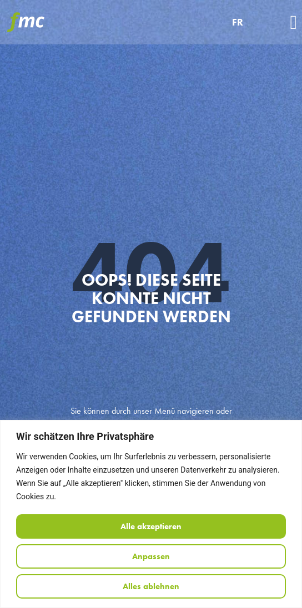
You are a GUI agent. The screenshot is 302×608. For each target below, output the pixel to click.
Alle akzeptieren (151, 526)
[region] (151, 514)
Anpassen (151, 556)
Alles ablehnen (151, 586)
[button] (293, 22)
